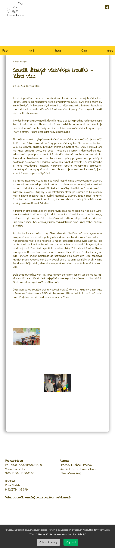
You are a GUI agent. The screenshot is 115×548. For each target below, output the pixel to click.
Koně (31, 51)
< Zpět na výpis (20, 61)
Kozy (5, 51)
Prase (58, 51)
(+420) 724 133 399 (16, 489)
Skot (110, 51)
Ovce (84, 51)
